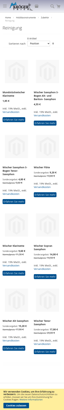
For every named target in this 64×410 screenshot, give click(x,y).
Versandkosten (11, 112)
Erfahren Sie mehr (13, 119)
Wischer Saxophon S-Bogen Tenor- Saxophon (15, 171)
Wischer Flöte (42, 167)
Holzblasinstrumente (26, 17)
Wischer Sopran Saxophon (43, 247)
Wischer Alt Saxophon (16, 320)
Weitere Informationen (31, 399)
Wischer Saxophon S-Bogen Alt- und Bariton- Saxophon (46, 96)
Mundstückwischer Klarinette (14, 94)
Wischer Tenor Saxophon (42, 322)
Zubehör (45, 17)
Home (8, 17)
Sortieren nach (17, 43)
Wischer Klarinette (13, 245)
